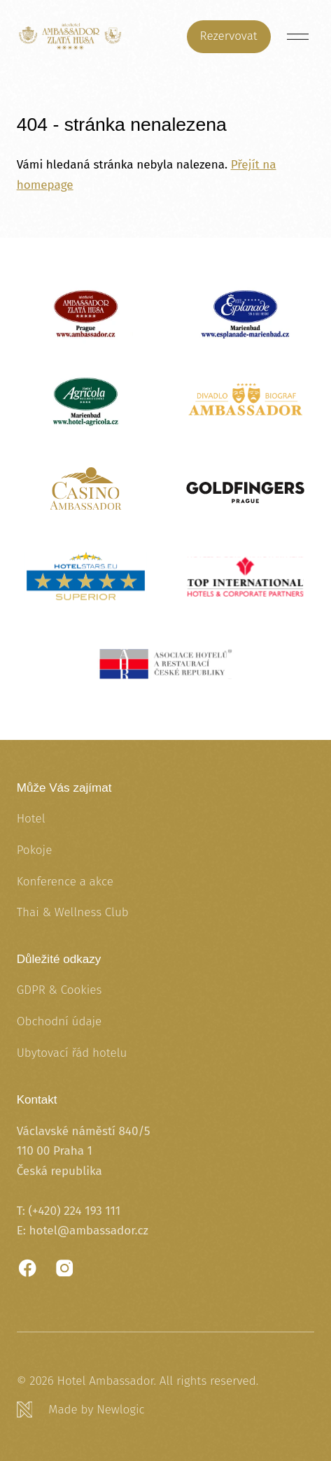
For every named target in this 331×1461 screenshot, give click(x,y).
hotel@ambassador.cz (88, 1230)
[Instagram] (64, 1267)
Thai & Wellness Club (73, 912)
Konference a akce (65, 881)
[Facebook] (27, 1267)
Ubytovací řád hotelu (72, 1053)
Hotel (31, 818)
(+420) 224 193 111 (74, 1211)
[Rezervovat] (229, 37)
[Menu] (298, 37)
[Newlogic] (166, 1410)
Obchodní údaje (59, 1021)
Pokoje (34, 850)
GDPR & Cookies (59, 990)
